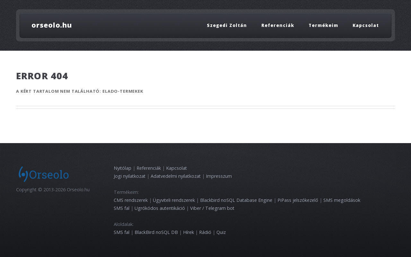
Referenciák (277, 25)
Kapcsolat (366, 25)
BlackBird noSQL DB (156, 232)
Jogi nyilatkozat (129, 176)
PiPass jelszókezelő (297, 200)
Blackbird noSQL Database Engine (236, 200)
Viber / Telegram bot (212, 208)
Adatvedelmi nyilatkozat (176, 176)
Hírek (188, 232)
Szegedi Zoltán (227, 25)
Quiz (221, 232)
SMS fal (121, 208)
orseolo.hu (51, 25)
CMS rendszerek (131, 200)
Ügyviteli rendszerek (174, 200)
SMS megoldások (341, 200)
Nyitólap (122, 168)
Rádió (205, 232)
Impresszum (219, 176)
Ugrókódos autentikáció (160, 208)
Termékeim (323, 25)
